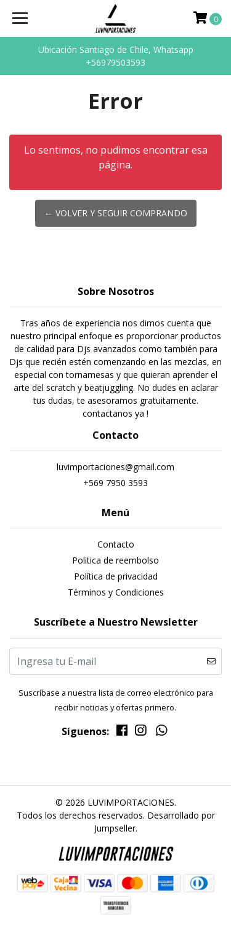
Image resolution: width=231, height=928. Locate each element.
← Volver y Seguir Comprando (115, 213)
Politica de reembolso (115, 560)
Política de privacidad (116, 576)
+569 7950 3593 (115, 483)
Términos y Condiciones (116, 592)
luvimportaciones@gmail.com (115, 467)
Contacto (115, 544)
